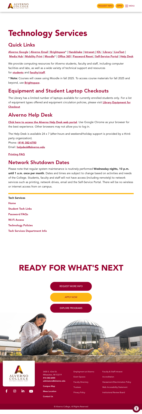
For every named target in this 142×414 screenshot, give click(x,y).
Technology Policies (20, 230)
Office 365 (66, 56)
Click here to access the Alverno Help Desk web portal (43, 126)
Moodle (51, 56)
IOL (101, 52)
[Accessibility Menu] (136, 408)
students (18, 77)
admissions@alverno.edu (54, 385)
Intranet (91, 52)
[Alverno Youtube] (31, 396)
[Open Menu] (130, 6)
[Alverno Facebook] (6, 395)
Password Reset (85, 56)
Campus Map (49, 390)
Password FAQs (18, 218)
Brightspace (58, 52)
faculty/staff (37, 77)
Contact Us (48, 401)
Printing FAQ (16, 158)
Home (12, 207)
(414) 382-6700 (28, 147)
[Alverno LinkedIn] (23, 395)
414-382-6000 (49, 382)
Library (109, 52)
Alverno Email (39, 52)
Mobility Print (34, 56)
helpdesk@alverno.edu (31, 151)
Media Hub (16, 56)
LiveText (122, 52)
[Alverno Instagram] (15, 395)
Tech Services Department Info (28, 235)
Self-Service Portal (109, 56)
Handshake (77, 52)
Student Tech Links (20, 213)
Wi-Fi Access (16, 224)
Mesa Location (49, 396)
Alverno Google (18, 52)
